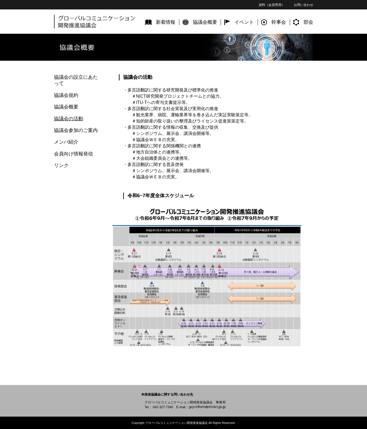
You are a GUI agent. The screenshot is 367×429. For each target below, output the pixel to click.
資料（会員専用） (272, 5)
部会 (308, 22)
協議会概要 (205, 22)
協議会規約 (66, 95)
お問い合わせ (303, 5)
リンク (61, 165)
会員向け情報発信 (73, 153)
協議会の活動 (68, 118)
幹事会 (278, 22)
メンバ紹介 (66, 142)
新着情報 (165, 22)
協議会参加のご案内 (76, 130)
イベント (244, 22)
